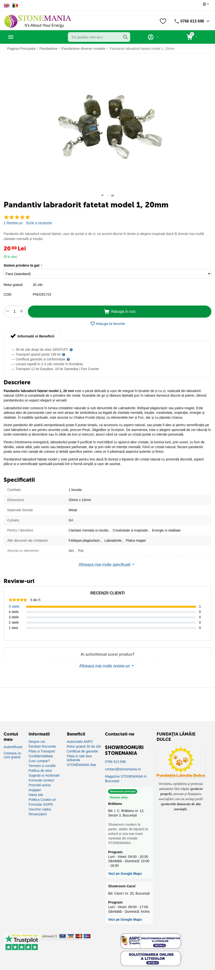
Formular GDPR (41, 806)
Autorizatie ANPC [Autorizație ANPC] (80, 743)
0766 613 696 (190, 21)
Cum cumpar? (39, 763)
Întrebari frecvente (42, 748)
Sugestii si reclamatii (44, 777)
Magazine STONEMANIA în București (126, 781)
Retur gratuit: (13, 287)
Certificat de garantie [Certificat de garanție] (82, 753)
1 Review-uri (13, 225)
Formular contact (41, 782)
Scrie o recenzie (38, 225)
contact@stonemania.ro (123, 771)
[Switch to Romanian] (15, 5)
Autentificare (13, 749)
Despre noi (37, 743)
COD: (8, 296)
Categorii (25, 37)
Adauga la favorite (107, 325)
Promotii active (40, 787)
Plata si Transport (42, 753)
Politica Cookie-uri (42, 801)
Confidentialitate (41, 758)
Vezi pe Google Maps (125, 875)
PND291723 (42, 296)
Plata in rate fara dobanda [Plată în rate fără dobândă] (79, 760)
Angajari (35, 792)
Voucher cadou (40, 811)
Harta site (36, 797)
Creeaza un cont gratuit (12, 757)
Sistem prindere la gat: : (23, 267)
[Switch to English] (7, 5)
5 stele (14, 608)
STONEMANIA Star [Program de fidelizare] (81, 767)
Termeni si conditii (42, 768)
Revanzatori (38, 816)
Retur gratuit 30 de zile (84, 748)
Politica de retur (40, 772)
